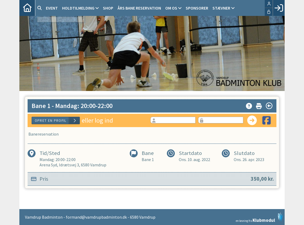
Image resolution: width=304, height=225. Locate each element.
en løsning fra (259, 217)
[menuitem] (27, 8)
